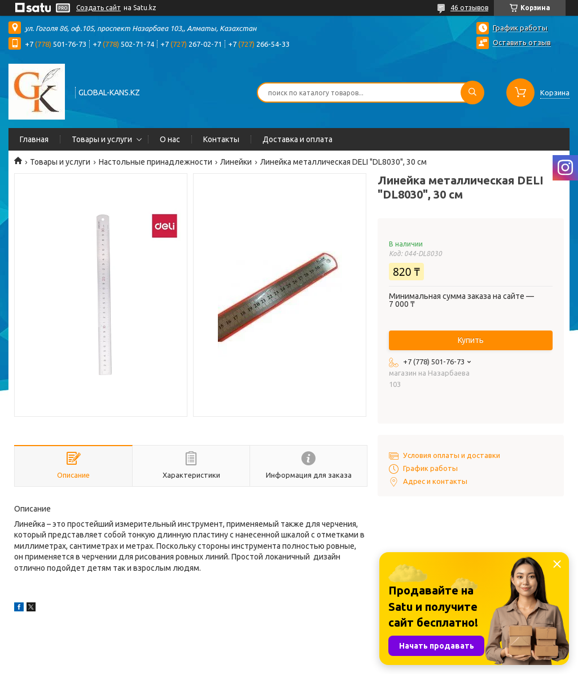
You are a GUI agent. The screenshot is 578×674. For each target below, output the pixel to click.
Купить (471, 340)
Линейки (236, 161)
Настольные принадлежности (155, 161)
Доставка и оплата (297, 139)
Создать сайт (98, 7)
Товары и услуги (102, 139)
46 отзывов (469, 7)
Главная (34, 139)
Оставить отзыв (522, 42)
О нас (170, 139)
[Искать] (472, 92)
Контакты (221, 139)
